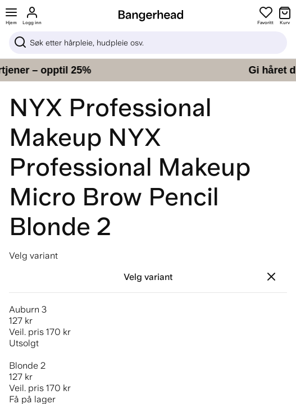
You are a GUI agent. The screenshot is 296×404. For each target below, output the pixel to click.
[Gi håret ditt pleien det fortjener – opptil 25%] (148, 70)
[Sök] (148, 42)
